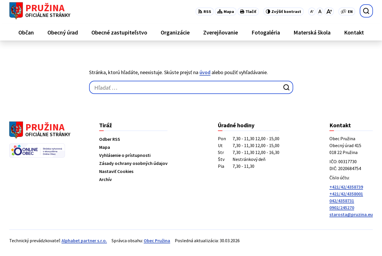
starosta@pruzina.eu (351, 214)
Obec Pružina (157, 240)
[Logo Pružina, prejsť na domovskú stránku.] (39, 11)
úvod (204, 72)
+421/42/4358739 (346, 187)
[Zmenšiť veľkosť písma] (311, 11)
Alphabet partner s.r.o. (84, 240)
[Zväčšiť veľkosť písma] (329, 11)
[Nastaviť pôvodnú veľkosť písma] (319, 11)
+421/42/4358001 (346, 194)
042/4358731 (341, 200)
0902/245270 (341, 207)
